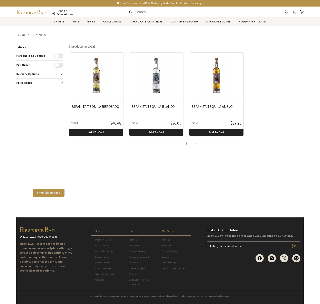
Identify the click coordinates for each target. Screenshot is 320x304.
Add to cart (96, 132)
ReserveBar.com (47, 237)
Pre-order (23, 65)
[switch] (58, 55)
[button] (23, 35)
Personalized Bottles (30, 56)
